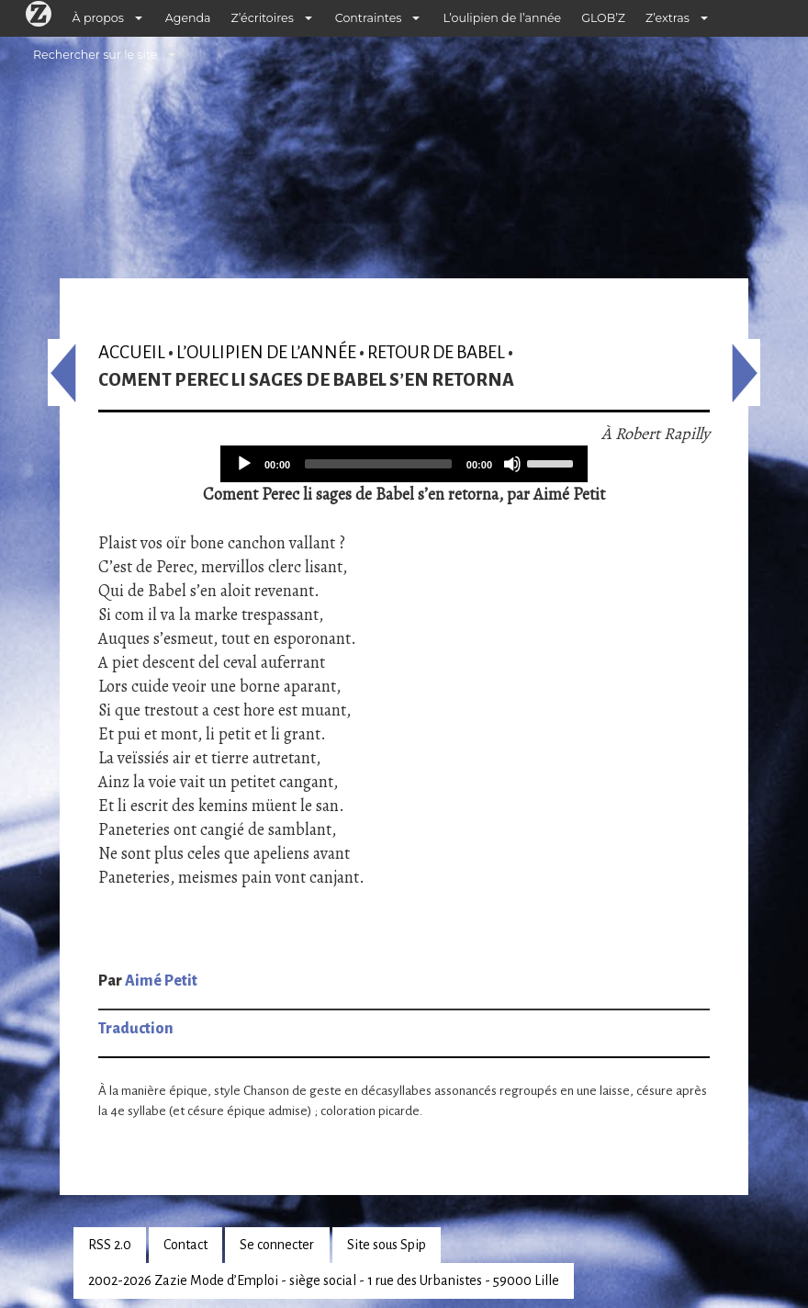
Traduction (136, 1028)
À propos (98, 18)
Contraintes (368, 18)
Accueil (131, 352)
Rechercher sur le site (95, 55)
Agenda (188, 18)
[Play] (244, 464)
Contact (185, 1244)
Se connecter (277, 1244)
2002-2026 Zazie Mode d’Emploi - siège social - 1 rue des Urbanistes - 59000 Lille (323, 1280)
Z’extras (667, 18)
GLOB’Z (603, 18)
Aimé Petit (161, 981)
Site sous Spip (386, 1244)
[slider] (378, 463)
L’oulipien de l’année (502, 18)
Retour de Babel (436, 352)
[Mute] (512, 464)
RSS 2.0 (109, 1244)
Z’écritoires (262, 18)
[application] (404, 463)
